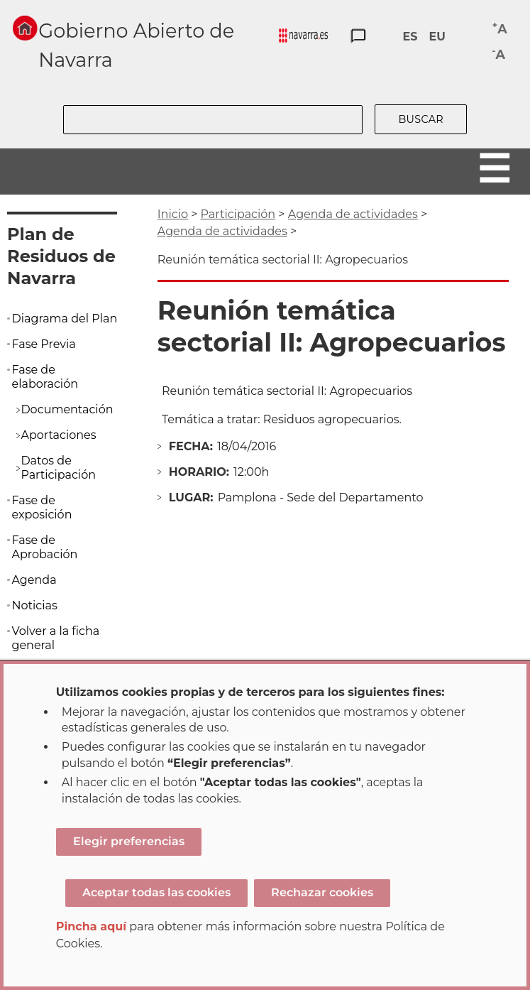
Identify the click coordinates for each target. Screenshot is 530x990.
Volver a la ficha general (55, 638)
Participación (238, 214)
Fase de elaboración (44, 377)
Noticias (34, 605)
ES (409, 36)
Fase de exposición (41, 507)
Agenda (33, 580)
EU (437, 36)
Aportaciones (58, 435)
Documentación (67, 409)
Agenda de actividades (353, 214)
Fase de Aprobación (44, 547)
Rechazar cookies (322, 892)
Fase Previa (43, 344)
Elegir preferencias (128, 841)
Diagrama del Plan (64, 318)
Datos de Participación (58, 468)
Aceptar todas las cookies (156, 892)
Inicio (173, 214)
